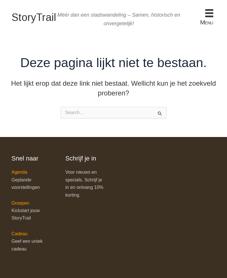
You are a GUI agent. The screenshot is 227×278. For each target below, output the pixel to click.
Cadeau (19, 233)
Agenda (19, 172)
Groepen (20, 203)
